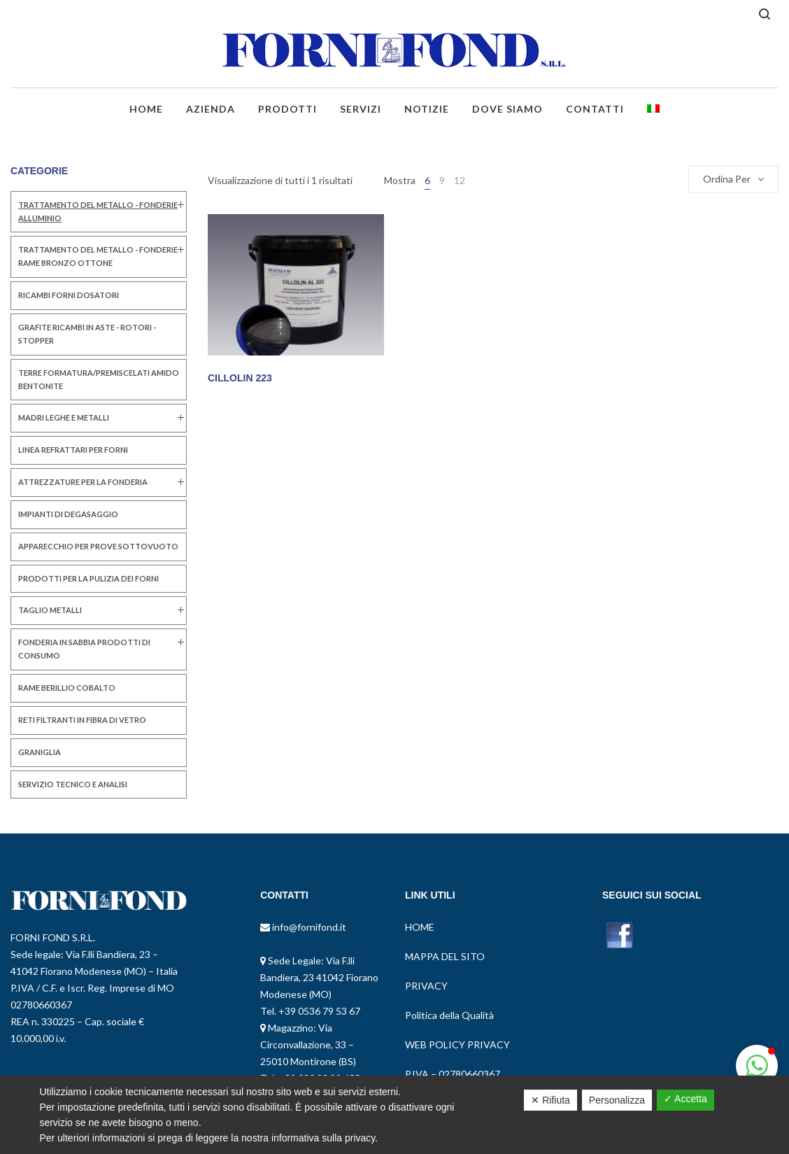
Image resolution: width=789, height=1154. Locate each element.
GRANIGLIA (39, 752)
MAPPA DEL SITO (445, 956)
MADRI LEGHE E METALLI (63, 417)
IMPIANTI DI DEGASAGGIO (68, 514)
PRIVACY (426, 986)
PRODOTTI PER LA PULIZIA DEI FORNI (88, 578)
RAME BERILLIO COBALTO (66, 687)
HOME (419, 927)
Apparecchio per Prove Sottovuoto (98, 546)
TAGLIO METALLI (50, 609)
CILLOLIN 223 (240, 378)
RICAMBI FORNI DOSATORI (68, 295)
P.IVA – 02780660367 (452, 1074)
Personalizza (617, 1100)
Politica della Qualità (449, 1015)
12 (459, 180)
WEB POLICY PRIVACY (457, 1044)
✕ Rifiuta (550, 1100)
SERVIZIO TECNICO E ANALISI (72, 784)
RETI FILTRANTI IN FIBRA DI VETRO (82, 719)
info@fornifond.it (308, 927)
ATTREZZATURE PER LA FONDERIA (83, 481)
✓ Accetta (685, 1098)
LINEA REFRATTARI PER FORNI (73, 449)
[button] (757, 1066)
